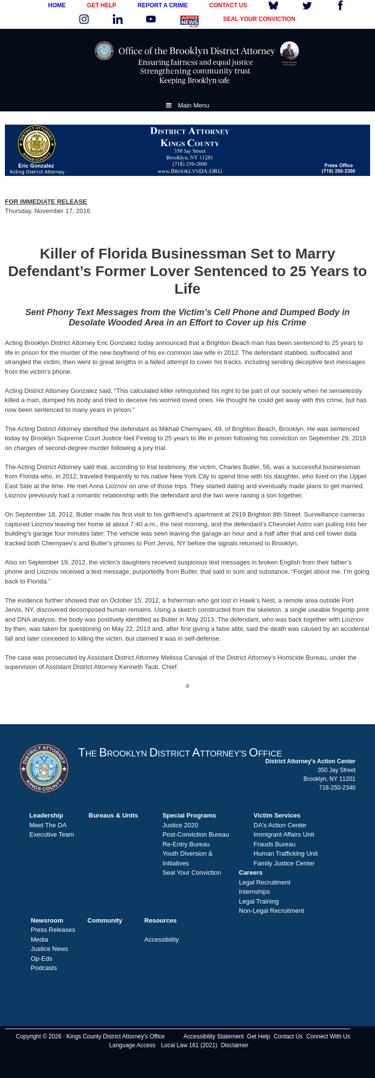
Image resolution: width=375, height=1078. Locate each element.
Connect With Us (328, 1036)
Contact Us (288, 1036)
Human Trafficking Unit (285, 853)
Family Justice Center (283, 863)
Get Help (258, 1036)
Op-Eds (41, 958)
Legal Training (259, 901)
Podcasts (44, 967)
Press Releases (53, 929)
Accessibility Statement (214, 1036)
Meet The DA (47, 825)
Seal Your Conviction (192, 872)
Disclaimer (234, 1045)
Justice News (49, 948)
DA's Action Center (280, 825)
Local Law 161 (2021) (189, 1045)
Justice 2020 (180, 825)
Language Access (132, 1045)
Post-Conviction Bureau (196, 834)
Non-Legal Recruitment (271, 910)
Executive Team (51, 834)
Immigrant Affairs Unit (283, 834)
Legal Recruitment (265, 882)
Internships (254, 891)
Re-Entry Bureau (186, 844)
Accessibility (162, 939)
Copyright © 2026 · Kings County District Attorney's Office (90, 1036)
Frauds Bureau (274, 844)
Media (39, 939)
